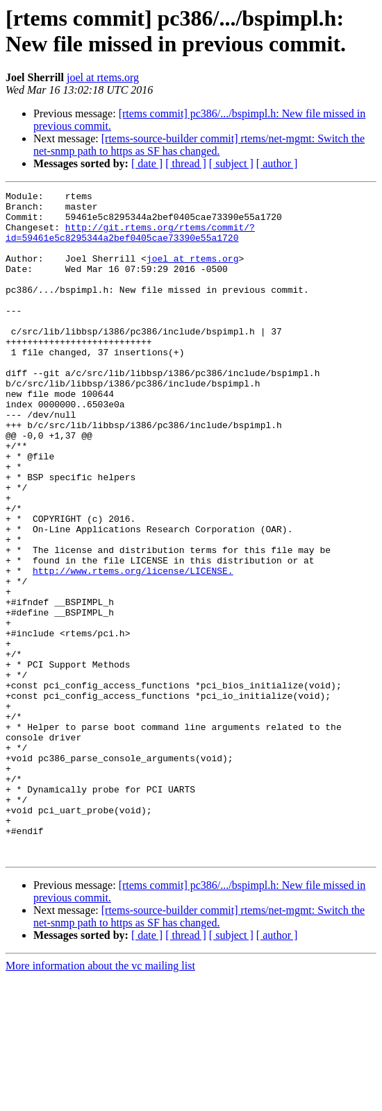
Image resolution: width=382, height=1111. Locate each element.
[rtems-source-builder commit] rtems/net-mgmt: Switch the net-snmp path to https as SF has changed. (199, 145)
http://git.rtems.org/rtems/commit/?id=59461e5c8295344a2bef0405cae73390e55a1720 (130, 241)
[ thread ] (185, 163)
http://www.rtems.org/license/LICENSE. (133, 647)
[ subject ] (231, 163)
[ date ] (147, 163)
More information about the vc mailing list (100, 1099)
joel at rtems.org (103, 77)
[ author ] (277, 163)
